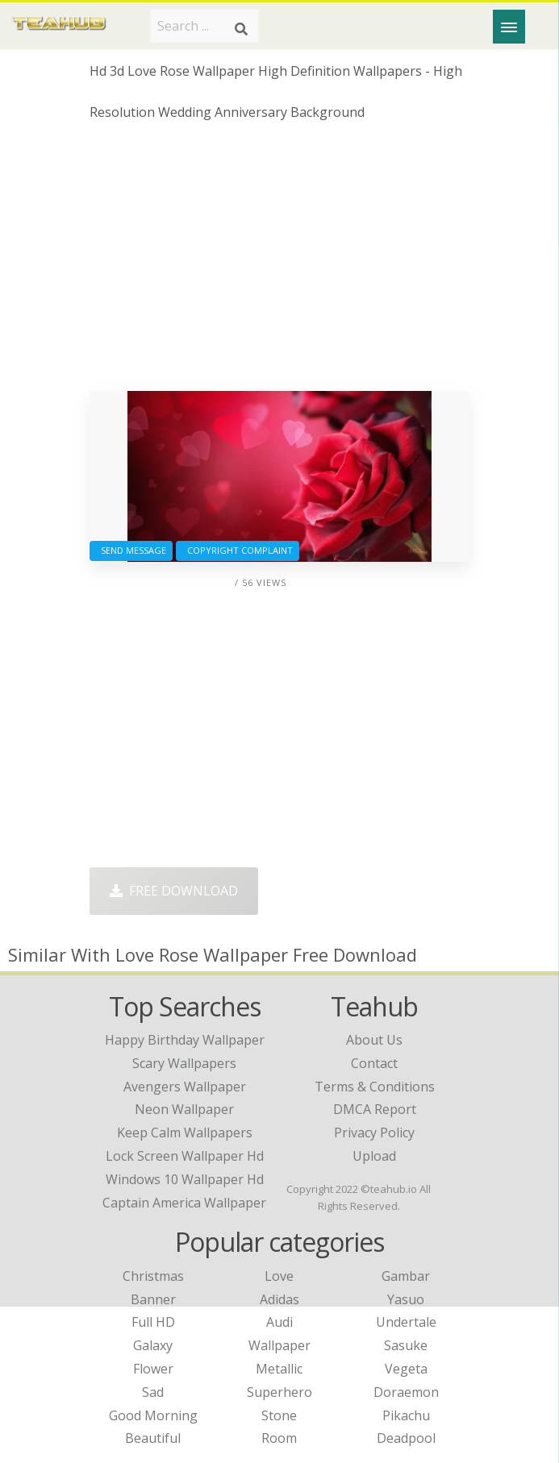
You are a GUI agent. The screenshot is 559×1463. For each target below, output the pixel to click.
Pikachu (406, 1415)
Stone (279, 1415)
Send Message (131, 550)
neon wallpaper (184, 1109)
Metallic (279, 1369)
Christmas (153, 1276)
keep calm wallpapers (184, 1132)
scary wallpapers (184, 1063)
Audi (279, 1322)
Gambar (406, 1276)
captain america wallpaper (184, 1203)
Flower (153, 1369)
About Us (374, 1040)
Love (279, 1276)
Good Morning (153, 1415)
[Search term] (204, 26)
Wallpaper (279, 1345)
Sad (153, 1392)
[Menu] (509, 27)
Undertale (406, 1322)
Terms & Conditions (375, 1086)
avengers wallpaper (184, 1086)
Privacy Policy (374, 1132)
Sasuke (406, 1345)
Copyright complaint (237, 550)
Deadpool (406, 1438)
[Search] (241, 29)
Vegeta (406, 1369)
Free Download (174, 891)
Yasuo (405, 1299)
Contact (374, 1063)
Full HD (153, 1322)
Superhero (279, 1392)
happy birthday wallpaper (185, 1040)
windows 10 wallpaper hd (185, 1179)
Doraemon (406, 1392)
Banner (153, 1299)
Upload (374, 1156)
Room (279, 1438)
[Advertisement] (279, 262)
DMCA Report (374, 1109)
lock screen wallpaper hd (185, 1156)
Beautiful (153, 1438)
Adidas (279, 1299)
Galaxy (153, 1345)
